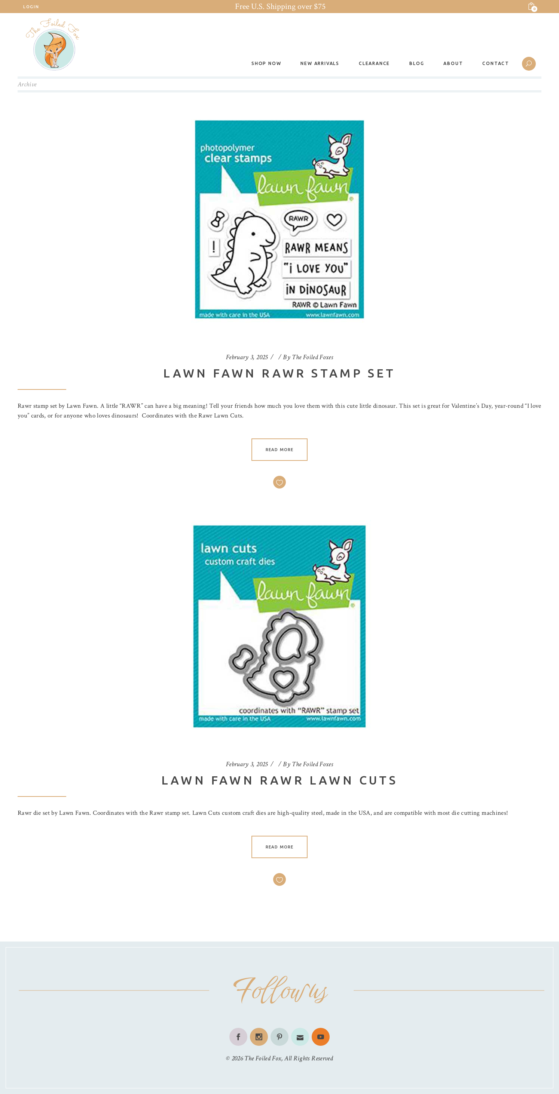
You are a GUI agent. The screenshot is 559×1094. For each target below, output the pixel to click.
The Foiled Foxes (312, 357)
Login (31, 6)
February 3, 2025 (247, 357)
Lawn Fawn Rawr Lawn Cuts (279, 780)
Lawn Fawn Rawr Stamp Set (279, 373)
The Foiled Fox (262, 1058)
